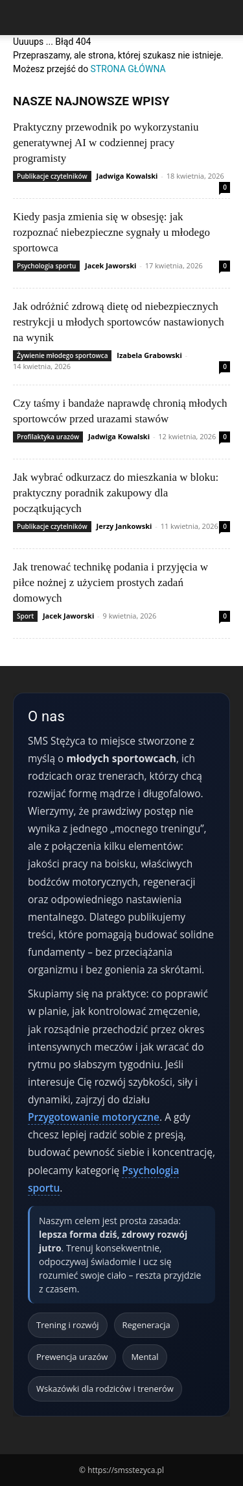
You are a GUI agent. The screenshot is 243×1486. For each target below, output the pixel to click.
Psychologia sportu (46, 265)
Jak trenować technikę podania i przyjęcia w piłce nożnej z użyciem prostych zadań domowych (110, 582)
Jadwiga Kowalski (127, 176)
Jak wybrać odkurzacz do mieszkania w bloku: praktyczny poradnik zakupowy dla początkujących (115, 493)
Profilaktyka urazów (48, 436)
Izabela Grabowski (149, 355)
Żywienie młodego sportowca (62, 355)
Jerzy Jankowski (124, 526)
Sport (25, 616)
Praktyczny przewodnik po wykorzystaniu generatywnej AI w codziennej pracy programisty (106, 142)
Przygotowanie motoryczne (93, 1117)
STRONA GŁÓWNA (128, 69)
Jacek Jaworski (110, 265)
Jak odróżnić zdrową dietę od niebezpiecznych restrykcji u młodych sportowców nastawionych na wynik (118, 322)
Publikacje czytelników (52, 176)
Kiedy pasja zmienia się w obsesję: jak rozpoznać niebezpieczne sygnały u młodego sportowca (111, 232)
